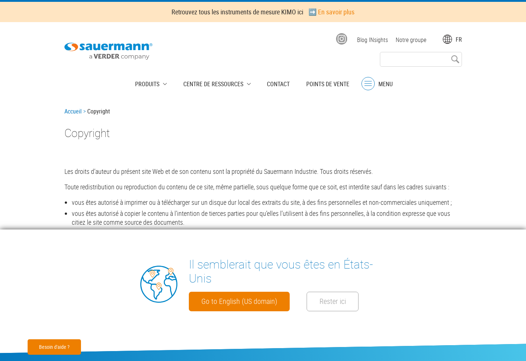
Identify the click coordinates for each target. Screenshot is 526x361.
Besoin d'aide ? (54, 346)
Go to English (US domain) (245, 301)
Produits (155, 83)
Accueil (73, 111)
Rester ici (351, 301)
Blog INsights (371, 40)
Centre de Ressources (215, 83)
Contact (274, 83)
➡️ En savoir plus (331, 11)
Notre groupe (411, 40)
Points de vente (320, 83)
